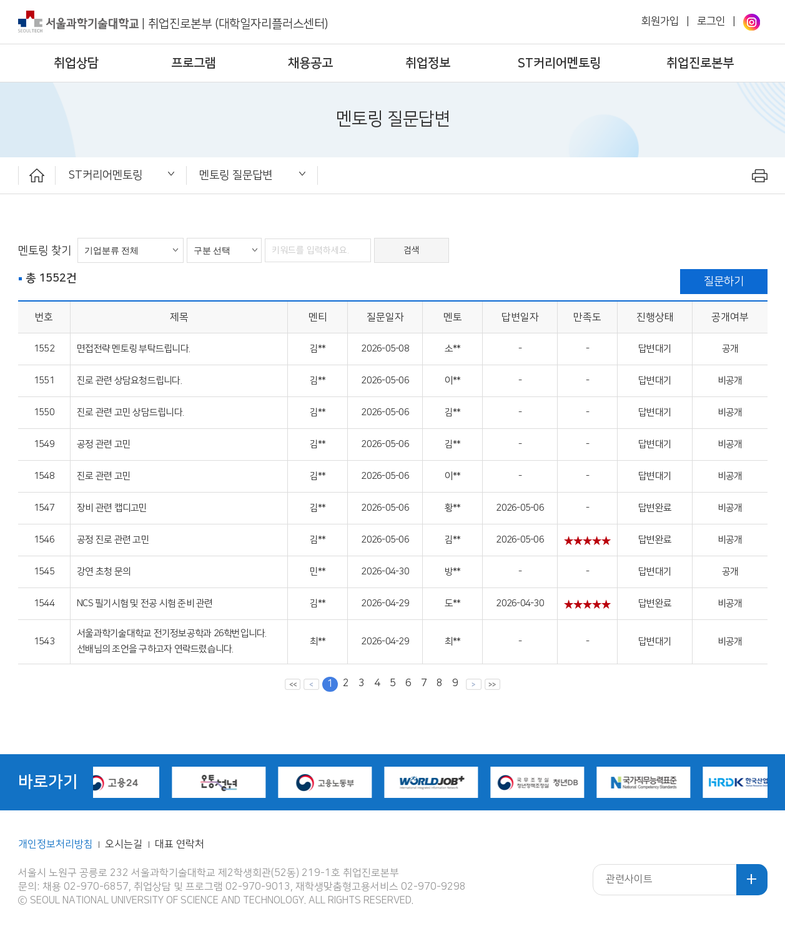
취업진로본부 (700, 63)
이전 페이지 (311, 684)
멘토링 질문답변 (235, 175)
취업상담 (76, 63)
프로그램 (193, 63)
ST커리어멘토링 (559, 63)
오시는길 (125, 844)
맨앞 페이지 (292, 684)
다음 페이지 (473, 684)
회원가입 (660, 21)
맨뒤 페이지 (492, 684)
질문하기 (724, 281)
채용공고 (310, 63)
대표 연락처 (179, 844)
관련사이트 (629, 879)
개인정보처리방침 (55, 844)
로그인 (711, 21)
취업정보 (427, 63)
